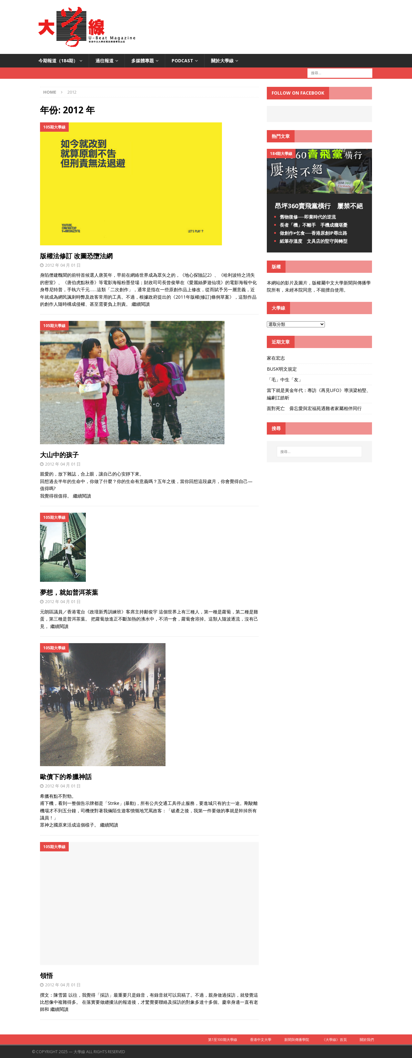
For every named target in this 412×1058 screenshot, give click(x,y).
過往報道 (104, 60)
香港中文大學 (260, 1039)
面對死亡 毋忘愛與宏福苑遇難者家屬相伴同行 (315, 408)
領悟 (46, 975)
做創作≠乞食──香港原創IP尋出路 (313, 233)
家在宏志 (276, 358)
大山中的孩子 (59, 454)
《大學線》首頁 (334, 1039)
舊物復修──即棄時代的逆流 (308, 217)
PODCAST (182, 60)
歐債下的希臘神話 (66, 776)
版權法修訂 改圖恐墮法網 (76, 256)
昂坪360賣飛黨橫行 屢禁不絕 (319, 205)
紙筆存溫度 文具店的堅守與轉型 (313, 241)
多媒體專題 (142, 60)
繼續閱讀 (141, 304)
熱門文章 (281, 136)
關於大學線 (222, 60)
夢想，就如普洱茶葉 (69, 592)
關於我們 (367, 1039)
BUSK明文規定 (282, 369)
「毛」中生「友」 (285, 379)
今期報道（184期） (58, 60)
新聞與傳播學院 (296, 1039)
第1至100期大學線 (222, 1039)
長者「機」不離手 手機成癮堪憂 (313, 225)
